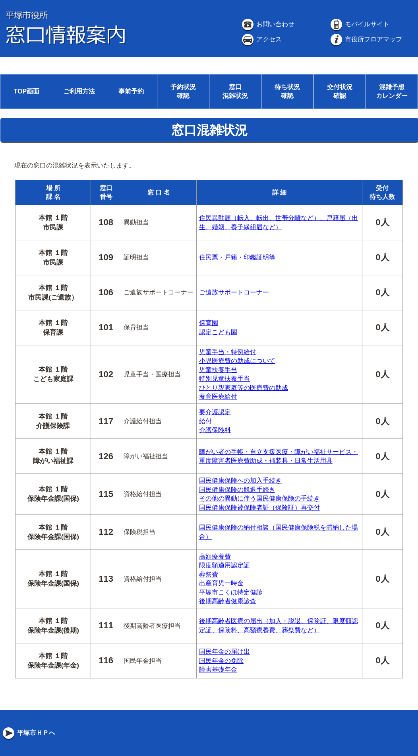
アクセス (261, 39)
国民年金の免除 (221, 660)
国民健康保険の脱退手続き (237, 489)
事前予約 (131, 91)
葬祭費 (208, 574)
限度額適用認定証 (224, 565)
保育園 (208, 323)
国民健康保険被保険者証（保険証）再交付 (259, 507)
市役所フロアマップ (365, 39)
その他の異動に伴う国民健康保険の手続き (259, 498)
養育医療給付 (218, 396)
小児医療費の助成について (237, 360)
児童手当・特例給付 (227, 352)
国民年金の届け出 (224, 651)
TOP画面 (26, 91)
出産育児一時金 (221, 583)
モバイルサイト (359, 24)
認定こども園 (218, 332)
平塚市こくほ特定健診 (231, 592)
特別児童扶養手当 (224, 378)
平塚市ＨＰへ (28, 732)
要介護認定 (215, 412)
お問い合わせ (267, 24)
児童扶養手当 (218, 369)
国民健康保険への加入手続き (240, 480)
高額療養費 (215, 556)
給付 (205, 421)
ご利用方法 (79, 91)
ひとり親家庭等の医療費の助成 (243, 387)
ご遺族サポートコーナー (234, 292)
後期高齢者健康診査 (227, 601)
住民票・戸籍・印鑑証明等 (237, 257)
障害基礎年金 (218, 669)
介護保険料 (215, 430)
